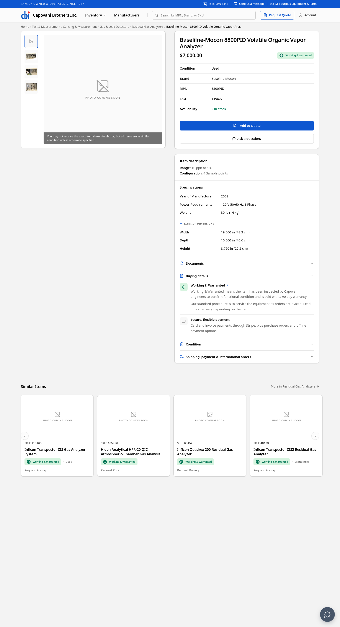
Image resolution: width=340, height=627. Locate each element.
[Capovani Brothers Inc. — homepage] (49, 15)
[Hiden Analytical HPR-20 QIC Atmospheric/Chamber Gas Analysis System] (133, 437)
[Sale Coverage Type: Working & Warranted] (295, 55)
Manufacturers (126, 15)
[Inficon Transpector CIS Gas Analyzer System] (57, 437)
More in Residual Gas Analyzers (295, 388)
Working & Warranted (210, 286)
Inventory (96, 15)
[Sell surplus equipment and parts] (293, 4)
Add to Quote (247, 125)
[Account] (307, 15)
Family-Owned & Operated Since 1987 (52, 4)
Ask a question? (246, 138)
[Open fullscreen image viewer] (103, 89)
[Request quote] (277, 15)
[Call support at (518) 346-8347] (216, 4)
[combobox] (204, 15)
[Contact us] (327, 614)
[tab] (31, 41)
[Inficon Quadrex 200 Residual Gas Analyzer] (210, 437)
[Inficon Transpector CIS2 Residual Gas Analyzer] (286, 437)
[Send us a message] (249, 4)
